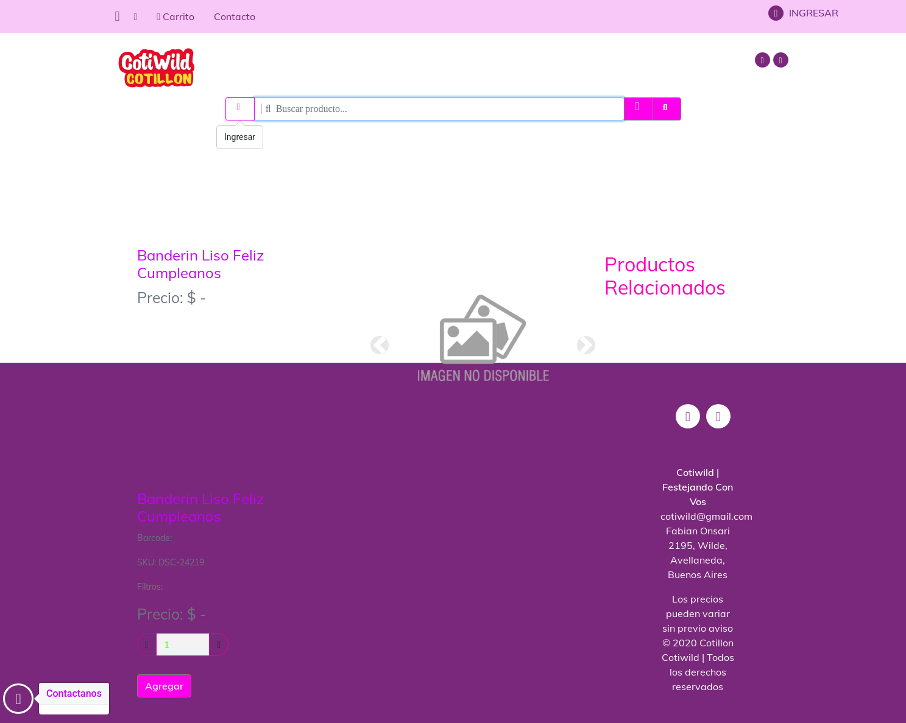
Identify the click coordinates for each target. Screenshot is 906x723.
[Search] (439, 108)
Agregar (164, 686)
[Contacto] (18, 698)
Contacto (234, 16)
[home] (135, 16)
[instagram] (764, 60)
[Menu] (117, 16)
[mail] (782, 60)
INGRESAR (803, 13)
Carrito (175, 16)
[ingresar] (240, 108)
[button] (379, 345)
